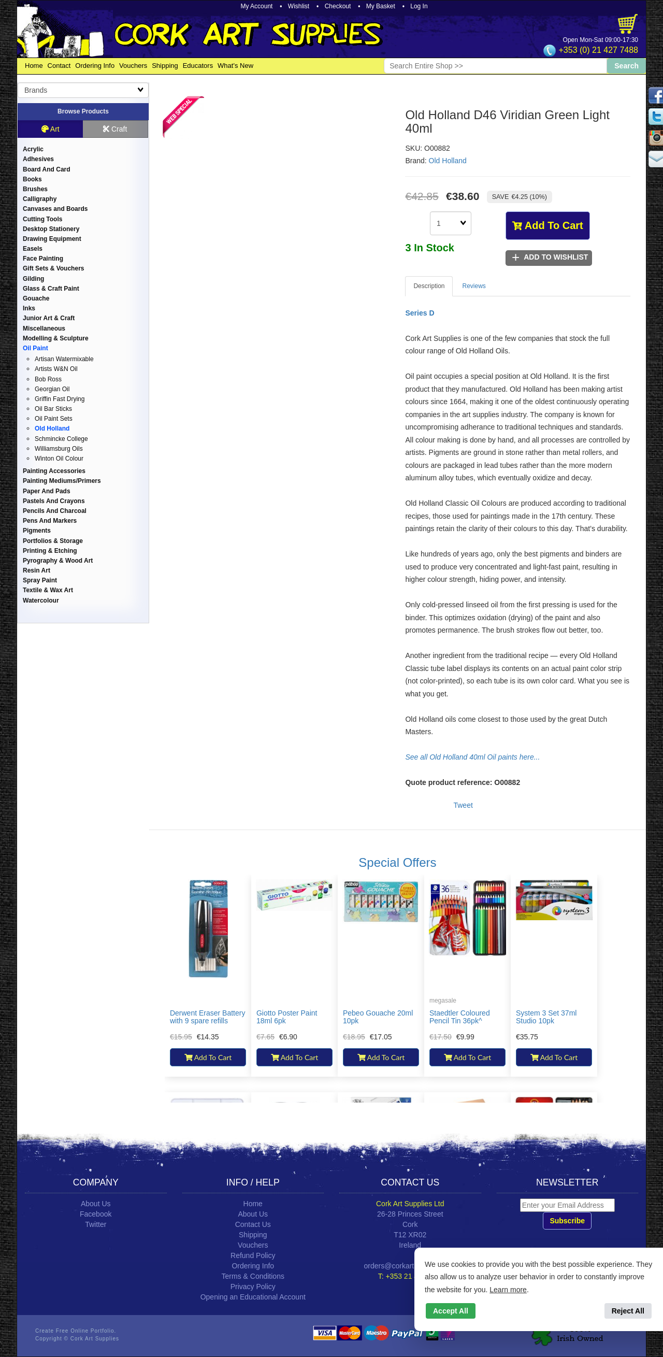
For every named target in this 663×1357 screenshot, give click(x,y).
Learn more (508, 1289)
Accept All (450, 1311)
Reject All (628, 1311)
